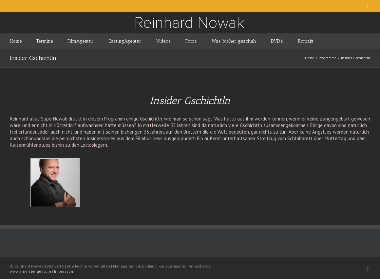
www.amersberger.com (30, 271)
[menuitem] (23, 41)
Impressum (64, 271)
